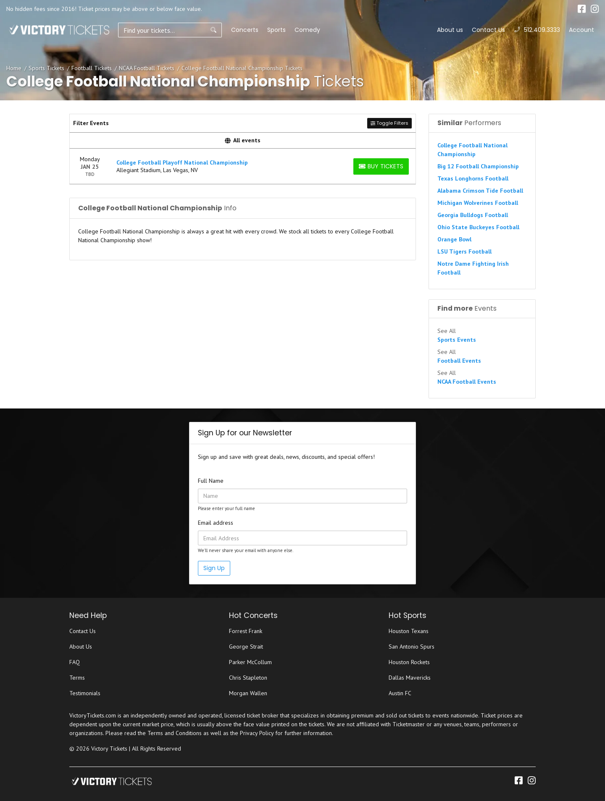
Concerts (223, 30)
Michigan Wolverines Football (477, 203)
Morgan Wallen (248, 693)
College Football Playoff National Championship (182, 162)
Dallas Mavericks (410, 677)
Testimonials (84, 693)
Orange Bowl (454, 239)
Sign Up (214, 568)
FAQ (74, 662)
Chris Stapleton (248, 677)
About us (450, 30)
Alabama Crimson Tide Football (480, 190)
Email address (215, 522)
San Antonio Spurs (411, 646)
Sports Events (456, 339)
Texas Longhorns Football (472, 178)
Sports (255, 30)
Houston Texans (409, 631)
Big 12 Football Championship (478, 166)
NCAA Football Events (466, 381)
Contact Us (488, 30)
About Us (80, 646)
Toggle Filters (389, 123)
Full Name (211, 480)
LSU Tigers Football (464, 251)
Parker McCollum (250, 662)
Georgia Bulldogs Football (472, 215)
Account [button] (581, 30)
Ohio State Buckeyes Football (478, 227)
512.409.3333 (537, 30)
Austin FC (400, 693)
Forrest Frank (245, 631)
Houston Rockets (409, 662)
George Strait (246, 646)
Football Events (459, 360)
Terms (77, 677)
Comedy (286, 30)
